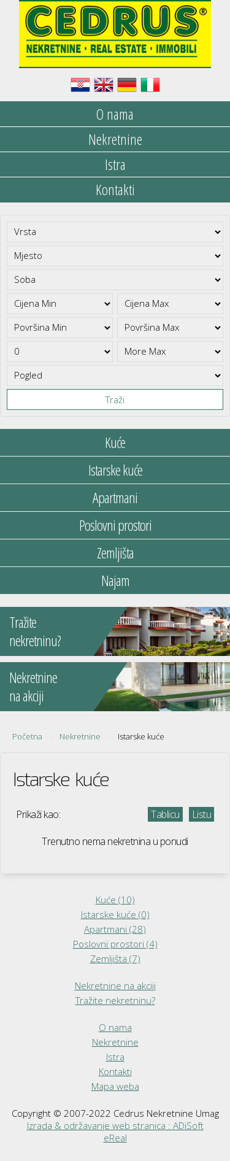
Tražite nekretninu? (115, 1000)
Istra (115, 164)
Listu (202, 814)
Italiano (150, 84)
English (103, 84)
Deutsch (127, 84)
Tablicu (165, 814)
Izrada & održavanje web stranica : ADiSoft (115, 1125)
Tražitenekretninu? (35, 631)
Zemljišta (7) (115, 958)
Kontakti (115, 189)
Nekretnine (115, 139)
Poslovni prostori (115, 525)
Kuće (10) (115, 899)
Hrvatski (80, 84)
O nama (115, 114)
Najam (115, 580)
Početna (27, 736)
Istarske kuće (115, 470)
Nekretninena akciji (33, 686)
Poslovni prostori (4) (115, 944)
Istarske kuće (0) (115, 914)
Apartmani (115, 497)
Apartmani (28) (115, 929)
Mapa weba (115, 1086)
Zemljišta (115, 552)
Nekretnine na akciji (115, 985)
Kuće (115, 442)
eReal (115, 1138)
